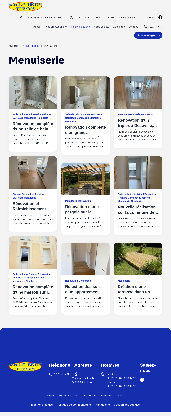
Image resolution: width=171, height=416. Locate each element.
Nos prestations (55, 26)
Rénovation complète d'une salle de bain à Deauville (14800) (33, 129)
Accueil (37, 26)
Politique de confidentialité (74, 404)
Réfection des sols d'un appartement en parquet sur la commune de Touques (84, 297)
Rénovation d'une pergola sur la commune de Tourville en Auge (82, 214)
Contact (133, 26)
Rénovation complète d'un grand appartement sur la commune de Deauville (85, 138)
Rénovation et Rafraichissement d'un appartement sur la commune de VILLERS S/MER (31, 214)
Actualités (119, 26)
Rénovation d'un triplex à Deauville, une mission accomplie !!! (135, 128)
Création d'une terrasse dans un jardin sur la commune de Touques (134, 297)
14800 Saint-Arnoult (46, 17)
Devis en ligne (148, 35)
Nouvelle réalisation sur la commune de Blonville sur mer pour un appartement (138, 215)
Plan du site (102, 404)
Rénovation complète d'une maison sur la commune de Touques (33, 295)
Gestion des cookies (127, 404)
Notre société (101, 26)
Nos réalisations (80, 26)
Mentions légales (42, 404)
